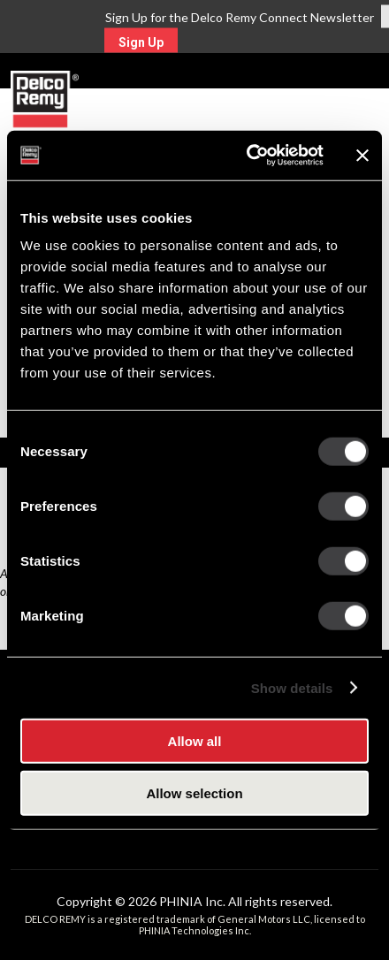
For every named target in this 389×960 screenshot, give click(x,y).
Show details (292, 687)
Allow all (195, 741)
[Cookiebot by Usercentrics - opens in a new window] (247, 155)
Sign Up (141, 42)
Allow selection (194, 792)
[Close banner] (362, 155)
